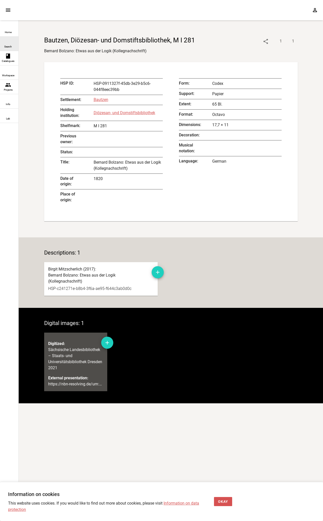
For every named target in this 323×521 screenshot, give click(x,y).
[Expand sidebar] (8, 10)
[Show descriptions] (276, 41)
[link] (9, 29)
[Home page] (47, 12)
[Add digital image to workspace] (107, 343)
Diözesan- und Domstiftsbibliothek (124, 112)
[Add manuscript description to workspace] (158, 272)
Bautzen (101, 99)
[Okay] (223, 501)
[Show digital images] (288, 41)
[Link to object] (266, 41)
